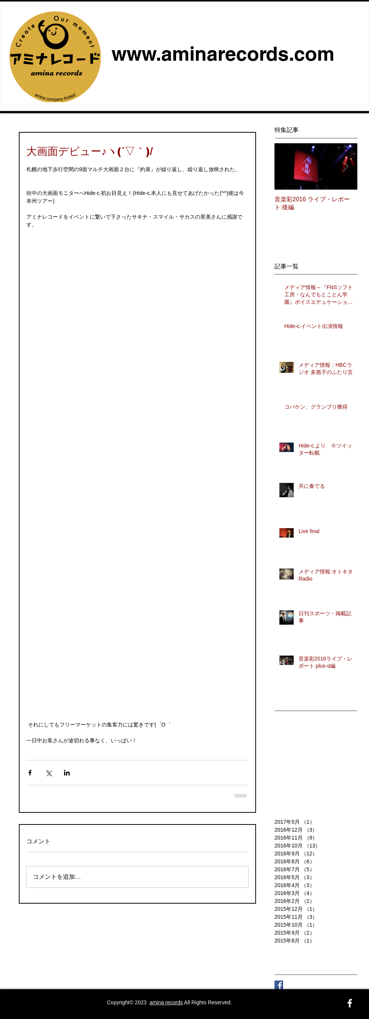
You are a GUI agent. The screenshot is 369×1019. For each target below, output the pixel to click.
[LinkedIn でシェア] (66, 772)
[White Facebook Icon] (349, 1003)
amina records (166, 1002)
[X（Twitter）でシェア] (48, 772)
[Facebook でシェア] (30, 772)
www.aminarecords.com (222, 53)
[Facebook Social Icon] (278, 985)
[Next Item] (345, 167)
